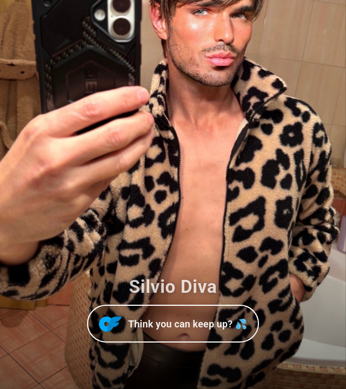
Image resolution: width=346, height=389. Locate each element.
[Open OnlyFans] (173, 324)
